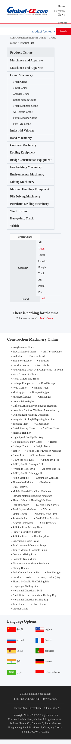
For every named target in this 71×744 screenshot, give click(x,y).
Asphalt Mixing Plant (45, 514)
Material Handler (22, 432)
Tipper (16, 450)
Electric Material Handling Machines (32, 500)
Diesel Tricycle (21, 486)
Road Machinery (21, 137)
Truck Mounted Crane (25, 105)
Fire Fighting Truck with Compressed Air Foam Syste (41, 369)
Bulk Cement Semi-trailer (26, 572)
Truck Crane (20, 81)
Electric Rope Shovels (47, 505)
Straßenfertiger (20, 518)
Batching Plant (20, 423)
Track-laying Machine (24, 509)
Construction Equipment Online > (29, 37)
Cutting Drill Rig (51, 459)
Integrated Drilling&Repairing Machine (33, 419)
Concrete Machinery (23, 145)
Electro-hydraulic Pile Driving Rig (31, 581)
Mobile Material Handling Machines (32, 491)
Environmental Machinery (27, 174)
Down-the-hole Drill (23, 459)
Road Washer (19, 387)
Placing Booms (21, 568)
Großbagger (44, 396)
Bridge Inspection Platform (27, 532)
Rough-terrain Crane (24, 99)
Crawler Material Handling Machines (32, 495)
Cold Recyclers (48, 523)
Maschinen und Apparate (26, 60)
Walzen (47, 509)
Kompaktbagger (40, 392)
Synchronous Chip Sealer (26, 541)
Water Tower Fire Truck (25, 374)
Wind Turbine (19, 211)
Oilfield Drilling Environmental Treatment (35, 405)
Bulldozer (44, 360)
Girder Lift (18, 455)
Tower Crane (20, 87)
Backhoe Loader (38, 356)
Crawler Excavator (22, 577)
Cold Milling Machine (47, 518)
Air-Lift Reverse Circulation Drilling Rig (34, 595)
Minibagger (19, 392)
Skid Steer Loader (22, 360)
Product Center (62, 23)
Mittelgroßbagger (22, 396)
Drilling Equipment (22, 152)
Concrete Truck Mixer (24, 559)
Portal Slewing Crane (25, 117)
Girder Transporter (41, 455)
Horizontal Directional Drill (27, 590)
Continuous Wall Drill (47, 477)
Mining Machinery (22, 181)
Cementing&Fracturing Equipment (31, 414)
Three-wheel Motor (23, 482)
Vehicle (14, 225)
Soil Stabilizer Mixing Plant (27, 527)
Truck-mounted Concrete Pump (29, 545)
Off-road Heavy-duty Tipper (27, 441)
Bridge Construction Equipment (30, 159)
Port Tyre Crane (22, 123)
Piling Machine (21, 477)
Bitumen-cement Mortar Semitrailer (31, 563)
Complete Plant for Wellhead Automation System (39, 410)
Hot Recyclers (41, 536)
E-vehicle (45, 482)
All (40, 242)
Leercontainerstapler (23, 401)
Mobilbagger (53, 572)
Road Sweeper (48, 383)
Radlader (17, 356)
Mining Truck (41, 387)
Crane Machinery (21, 75)
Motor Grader (20, 514)
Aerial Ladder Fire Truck (26, 378)
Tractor (53, 441)
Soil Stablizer (20, 536)
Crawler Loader (21, 365)
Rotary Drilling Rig (50, 577)
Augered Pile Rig (51, 468)
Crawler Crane (21, 93)
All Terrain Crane (23, 111)
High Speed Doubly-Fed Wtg (28, 437)
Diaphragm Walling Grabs (26, 586)
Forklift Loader (21, 505)
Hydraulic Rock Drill (24, 468)
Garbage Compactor (23, 383)
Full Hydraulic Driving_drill (27, 473)
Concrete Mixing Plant (25, 554)
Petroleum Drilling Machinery (29, 203)
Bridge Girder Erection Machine (44, 450)
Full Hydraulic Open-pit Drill (28, 464)
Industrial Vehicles (22, 130)
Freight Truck (43, 446)
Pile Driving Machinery (25, 196)
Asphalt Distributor (23, 523)
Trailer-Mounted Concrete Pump (30, 550)
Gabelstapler (42, 423)
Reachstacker (43, 365)
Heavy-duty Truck (22, 218)
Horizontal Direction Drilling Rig (30, 599)
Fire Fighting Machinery (26, 167)
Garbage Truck (20, 446)
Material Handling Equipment (29, 189)
